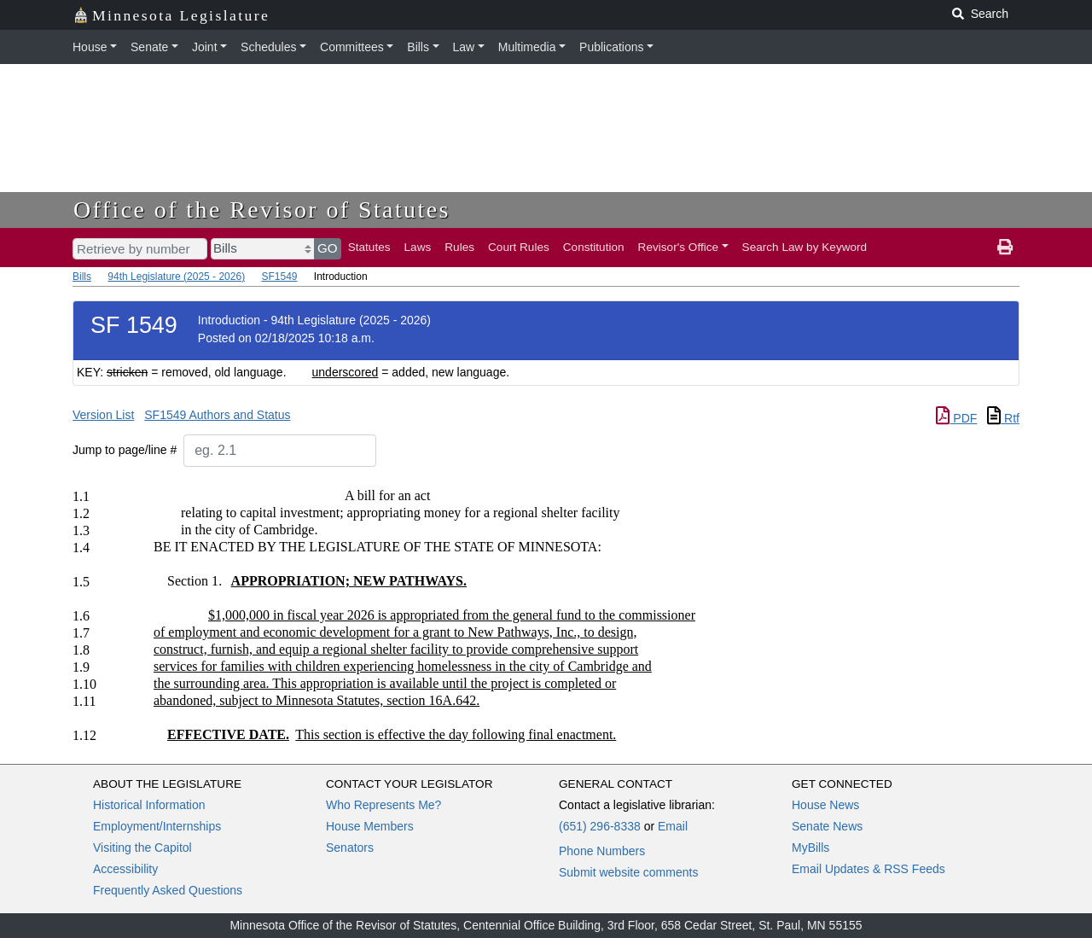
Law (464, 47)
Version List (103, 415)
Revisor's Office (678, 247)
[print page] (1004, 247)
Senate (149, 47)
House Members (370, 826)
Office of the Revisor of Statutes (261, 209)
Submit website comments (628, 872)
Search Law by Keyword (805, 247)
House (90, 47)
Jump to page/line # (125, 450)
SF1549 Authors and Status (217, 415)
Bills (418, 47)
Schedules (268, 47)
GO (327, 248)
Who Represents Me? (383, 805)
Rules (459, 247)
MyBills (810, 847)
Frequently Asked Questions (167, 890)
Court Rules (518, 247)
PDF (956, 418)
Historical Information (149, 805)
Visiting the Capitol (142, 847)
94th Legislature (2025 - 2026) (176, 277)
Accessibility (125, 869)
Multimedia (527, 47)
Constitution (593, 247)
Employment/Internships (157, 826)
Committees (352, 47)
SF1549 (279, 277)
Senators (350, 847)
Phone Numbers (602, 851)
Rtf (1003, 418)
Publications (611, 47)
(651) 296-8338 (600, 826)
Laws (418, 247)
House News (825, 805)
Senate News (827, 826)
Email (673, 826)
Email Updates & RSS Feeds (868, 869)
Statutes (369, 247)
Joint (205, 47)
